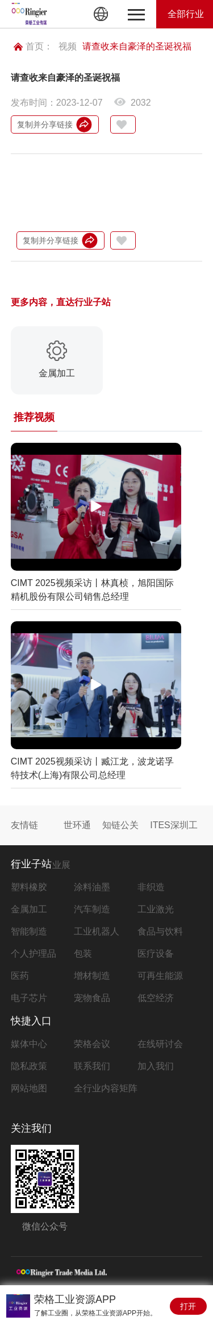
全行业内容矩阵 (105, 1088)
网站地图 (29, 1088)
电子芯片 (29, 998)
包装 (83, 953)
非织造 (151, 887)
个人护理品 (33, 953)
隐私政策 (29, 1066)
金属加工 (29, 909)
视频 (68, 46)
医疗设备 (155, 953)
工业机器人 (96, 931)
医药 (20, 976)
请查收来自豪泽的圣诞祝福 (136, 46)
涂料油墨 (92, 887)
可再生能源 (160, 976)
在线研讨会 (160, 1044)
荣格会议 (92, 1044)
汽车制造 (92, 909)
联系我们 (92, 1066)
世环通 (77, 825)
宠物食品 (92, 998)
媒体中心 (29, 1044)
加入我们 (155, 1066)
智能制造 (29, 931)
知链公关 (120, 825)
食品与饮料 (160, 931)
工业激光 (155, 909)
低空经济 (155, 998)
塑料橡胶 (29, 887)
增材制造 (92, 976)
